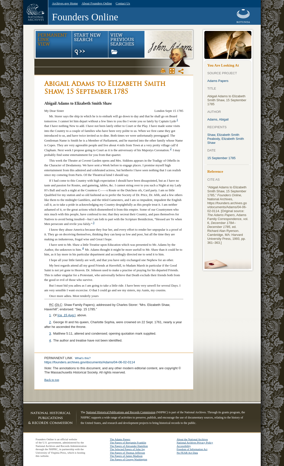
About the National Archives (192, 439)
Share (181, 71)
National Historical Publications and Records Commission (120, 412)
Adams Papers (217, 81)
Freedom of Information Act (192, 449)
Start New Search (87, 44)
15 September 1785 (221, 158)
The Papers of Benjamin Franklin (128, 442)
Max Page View (172, 71)
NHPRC (50, 418)
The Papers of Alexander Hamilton (129, 445)
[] (66, 315)
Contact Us (123, 3)
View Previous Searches (122, 43)
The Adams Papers (120, 439)
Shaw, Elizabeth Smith (223, 135)
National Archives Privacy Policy (195, 442)
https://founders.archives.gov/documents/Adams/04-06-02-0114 (89, 362)
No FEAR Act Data (187, 452)
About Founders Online (97, 3)
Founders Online (85, 17)
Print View (163, 70)
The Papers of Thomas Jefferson (127, 452)
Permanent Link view (52, 40)
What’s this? (83, 358)
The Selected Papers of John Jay (127, 449)
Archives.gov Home (65, 3)
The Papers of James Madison (126, 455)
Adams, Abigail (218, 119)
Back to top (51, 380)
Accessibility (184, 445)
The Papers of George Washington (128, 459)
